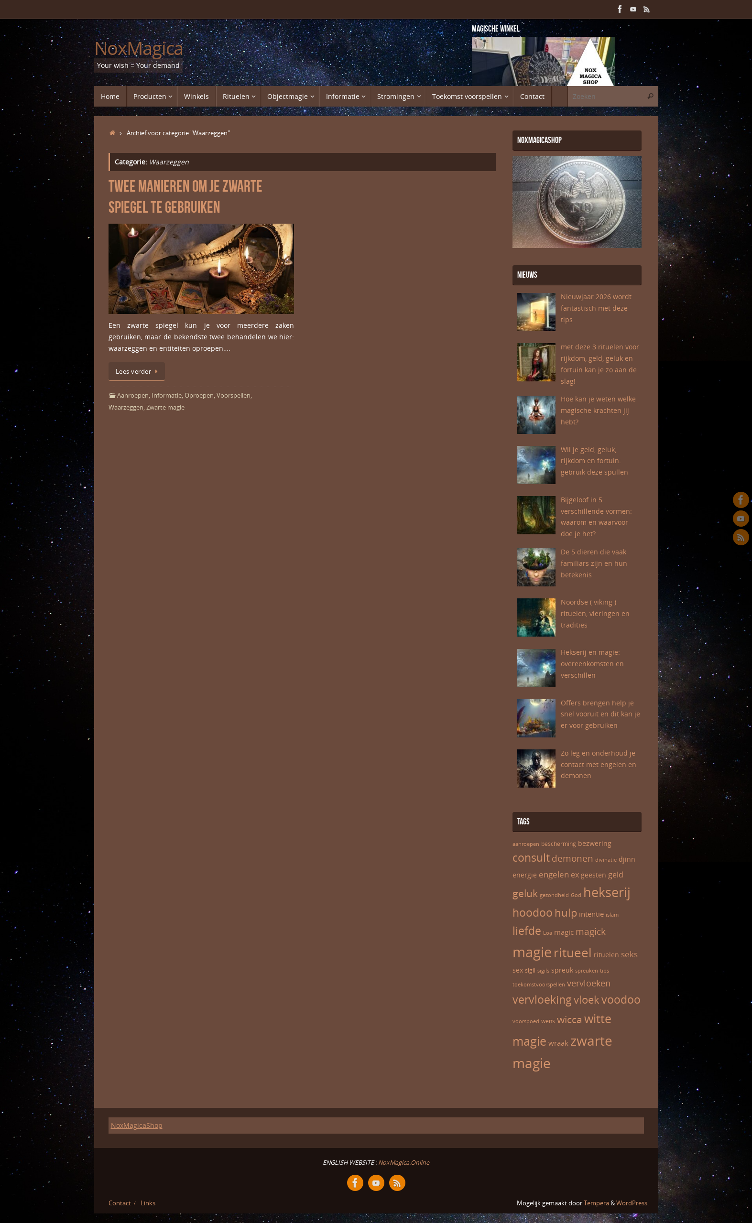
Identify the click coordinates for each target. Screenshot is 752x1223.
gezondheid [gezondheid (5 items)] (554, 895)
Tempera (596, 1203)
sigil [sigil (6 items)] (530, 970)
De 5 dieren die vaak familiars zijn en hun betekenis (594, 563)
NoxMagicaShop (137, 1125)
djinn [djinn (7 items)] (627, 859)
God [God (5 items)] (576, 895)
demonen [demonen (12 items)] (572, 858)
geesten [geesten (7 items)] (593, 874)
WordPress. (632, 1203)
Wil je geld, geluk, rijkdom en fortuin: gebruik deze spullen (594, 461)
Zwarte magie (165, 407)
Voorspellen (234, 395)
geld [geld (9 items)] (615, 874)
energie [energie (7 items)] (524, 874)
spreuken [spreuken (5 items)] (586, 970)
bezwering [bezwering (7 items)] (594, 843)
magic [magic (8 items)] (564, 932)
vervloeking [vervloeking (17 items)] (542, 999)
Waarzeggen (126, 407)
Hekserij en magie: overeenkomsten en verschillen (592, 664)
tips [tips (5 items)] (604, 970)
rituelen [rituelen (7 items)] (606, 954)
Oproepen (199, 395)
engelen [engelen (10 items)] (554, 874)
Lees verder (138, 372)
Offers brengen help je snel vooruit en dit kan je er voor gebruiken (600, 714)
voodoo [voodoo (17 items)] (621, 999)
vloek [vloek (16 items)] (586, 999)
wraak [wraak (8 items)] (558, 1043)
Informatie (167, 395)
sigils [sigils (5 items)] (543, 970)
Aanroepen (133, 395)
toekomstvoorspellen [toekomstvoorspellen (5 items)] (538, 984)
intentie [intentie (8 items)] (591, 914)
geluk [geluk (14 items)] (525, 893)
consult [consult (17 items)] (531, 857)
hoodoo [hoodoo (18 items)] (532, 912)
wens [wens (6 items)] (548, 1021)
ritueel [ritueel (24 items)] (573, 952)
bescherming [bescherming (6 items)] (558, 844)
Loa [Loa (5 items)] (547, 933)
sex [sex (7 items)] (517, 969)
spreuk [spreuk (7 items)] (562, 969)
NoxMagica (139, 48)
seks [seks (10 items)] (629, 954)
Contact (120, 1203)
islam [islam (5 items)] (612, 914)
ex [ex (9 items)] (575, 874)
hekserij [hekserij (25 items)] (607, 892)
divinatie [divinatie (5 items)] (606, 859)
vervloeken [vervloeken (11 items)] (588, 983)
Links (148, 1203)
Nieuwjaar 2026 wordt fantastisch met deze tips (596, 308)
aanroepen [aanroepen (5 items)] (525, 844)
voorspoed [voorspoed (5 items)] (525, 1021)
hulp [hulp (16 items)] (566, 912)
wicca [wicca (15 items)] (569, 1019)
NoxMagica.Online (403, 1162)
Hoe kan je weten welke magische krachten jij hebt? (598, 410)
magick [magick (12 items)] (591, 931)
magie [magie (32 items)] (532, 952)
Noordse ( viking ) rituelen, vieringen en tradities (595, 613)
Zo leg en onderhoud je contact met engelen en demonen (598, 764)
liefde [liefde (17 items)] (526, 930)
